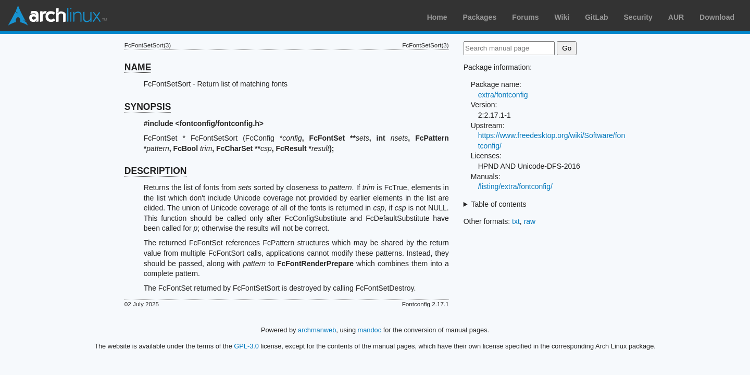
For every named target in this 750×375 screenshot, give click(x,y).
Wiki (562, 17)
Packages (480, 17)
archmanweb (317, 330)
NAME (138, 67)
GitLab (596, 17)
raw (530, 221)
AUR (676, 17)
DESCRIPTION (155, 171)
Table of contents (499, 204)
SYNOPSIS (147, 107)
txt (516, 221)
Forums (525, 17)
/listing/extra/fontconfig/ (515, 186)
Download (716, 17)
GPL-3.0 (246, 346)
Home (437, 17)
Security (638, 17)
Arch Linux (57, 15)
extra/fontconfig (503, 95)
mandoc (370, 330)
